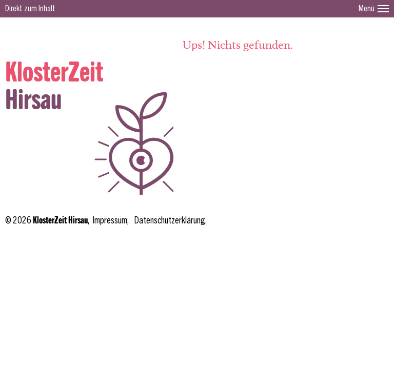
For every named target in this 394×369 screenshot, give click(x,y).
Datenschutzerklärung (169, 220)
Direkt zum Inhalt (30, 9)
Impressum (109, 220)
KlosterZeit (54, 73)
